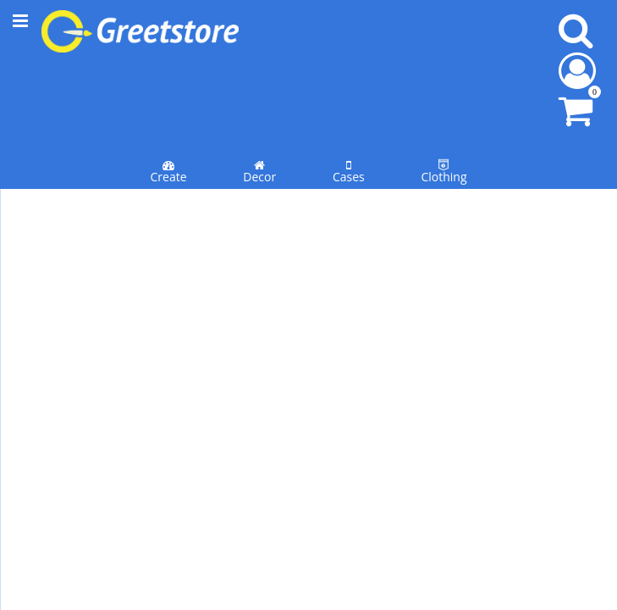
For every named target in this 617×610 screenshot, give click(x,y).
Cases (349, 91)
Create (168, 91)
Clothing (443, 91)
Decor (259, 91)
